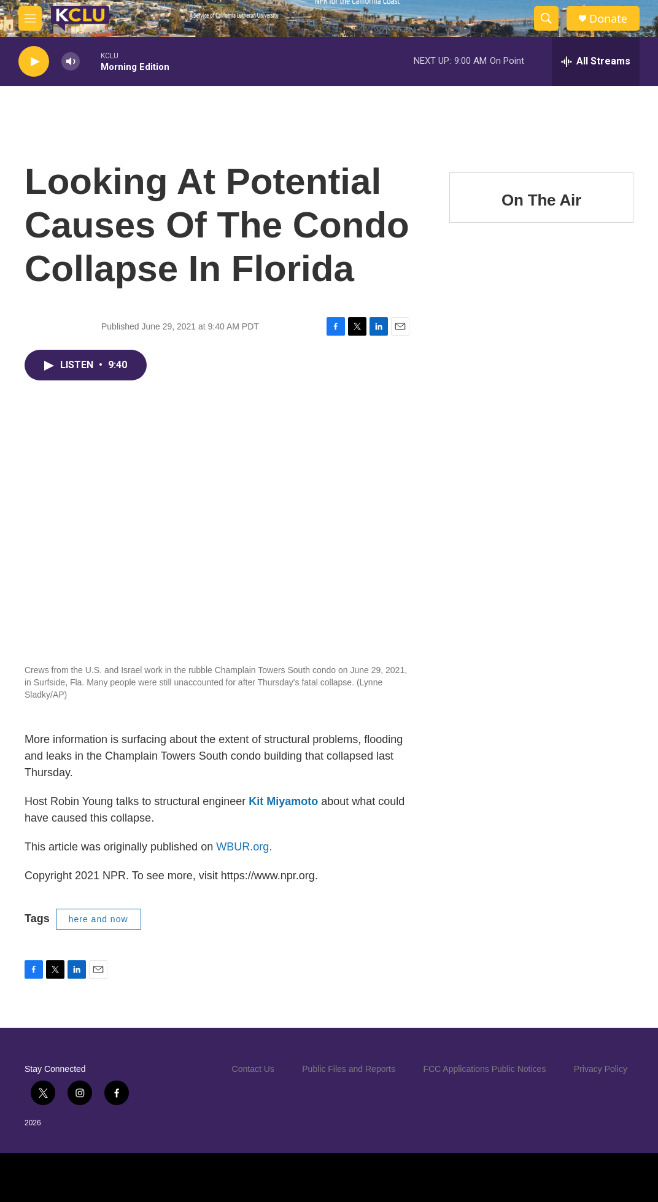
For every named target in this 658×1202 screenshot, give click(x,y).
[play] (34, 62)
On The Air (541, 200)
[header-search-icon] (546, 18)
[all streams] (596, 61)
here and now (98, 919)
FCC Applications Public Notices (484, 1069)
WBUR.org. (244, 847)
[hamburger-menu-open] (30, 18)
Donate (608, 18)
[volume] (70, 61)
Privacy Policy (600, 1069)
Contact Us (253, 1069)
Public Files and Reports (348, 1069)
